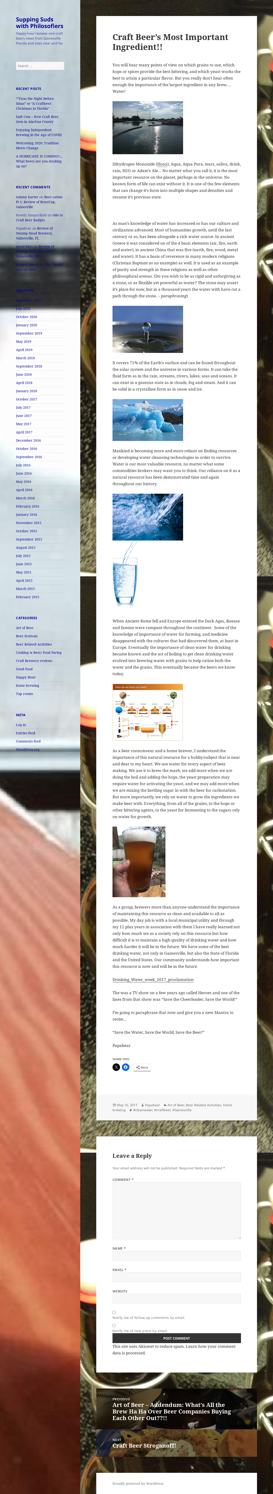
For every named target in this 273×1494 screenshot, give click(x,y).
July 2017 (23, 407)
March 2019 (25, 358)
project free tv (27, 264)
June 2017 (24, 415)
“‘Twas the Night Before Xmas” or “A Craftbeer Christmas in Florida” (35, 103)
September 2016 (29, 457)
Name (119, 1248)
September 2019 (29, 333)
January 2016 (26, 514)
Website (120, 1291)
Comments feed (28, 741)
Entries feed (25, 733)
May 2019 (23, 341)
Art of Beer (25, 628)
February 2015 (27, 597)
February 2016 (27, 506)
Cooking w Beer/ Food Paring (39, 652)
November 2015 (28, 523)
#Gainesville (182, 1110)
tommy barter (27, 197)
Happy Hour (26, 677)
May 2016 (23, 481)
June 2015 (24, 564)
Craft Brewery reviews (34, 660)
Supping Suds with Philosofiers (39, 22)
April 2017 (24, 432)
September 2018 (29, 366)
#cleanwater (142, 1110)
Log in (21, 725)
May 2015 (23, 572)
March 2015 (25, 588)
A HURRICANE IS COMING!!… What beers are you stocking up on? (39, 161)
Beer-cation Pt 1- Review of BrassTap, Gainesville (39, 202)
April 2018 (24, 382)
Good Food (24, 669)
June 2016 (24, 473)
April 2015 (24, 580)
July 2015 (23, 555)
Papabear (152, 1105)
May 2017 (23, 424)
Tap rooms (24, 693)
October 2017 (26, 399)
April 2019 (24, 349)
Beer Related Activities (34, 644)
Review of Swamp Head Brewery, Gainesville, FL (34, 233)
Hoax (162, 164)
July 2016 (23, 465)
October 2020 (26, 317)
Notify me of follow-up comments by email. (149, 1317)
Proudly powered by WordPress (137, 1483)
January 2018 (26, 391)
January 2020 (26, 325)
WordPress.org (28, 749)
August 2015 (26, 547)
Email (119, 1270)
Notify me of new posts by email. (140, 1330)
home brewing (27, 685)
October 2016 (26, 448)
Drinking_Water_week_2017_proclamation (153, 979)
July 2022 (23, 308)
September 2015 (29, 539)
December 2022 (28, 300)
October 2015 (26, 531)
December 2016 (28, 440)
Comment (123, 1179)
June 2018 (24, 374)
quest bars (24, 246)
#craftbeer (162, 1110)
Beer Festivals (27, 636)
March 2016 (25, 498)
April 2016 (24, 490)
